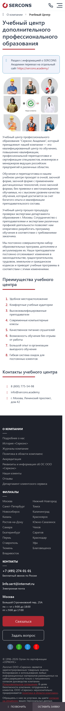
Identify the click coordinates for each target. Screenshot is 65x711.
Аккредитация (12, 459)
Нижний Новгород (45, 501)
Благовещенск (42, 548)
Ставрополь (10, 543)
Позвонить (16, 706)
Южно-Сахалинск (44, 522)
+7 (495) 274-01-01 (17, 571)
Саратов (38, 532)
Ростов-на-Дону (13, 522)
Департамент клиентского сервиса (25, 483)
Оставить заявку (49, 706)
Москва (7, 501)
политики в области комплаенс (40, 692)
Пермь (7, 537)
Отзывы (8, 478)
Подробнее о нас (14, 438)
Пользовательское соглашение (20, 684)
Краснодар (40, 537)
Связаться (23, 621)
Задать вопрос (23, 635)
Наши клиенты (12, 473)
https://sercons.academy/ (33, 68)
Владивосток (11, 553)
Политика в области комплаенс (23, 454)
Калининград (41, 511)
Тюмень (8, 548)
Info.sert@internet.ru (18, 584)
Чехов (36, 527)
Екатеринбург (11, 532)
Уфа (35, 543)
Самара (7, 527)
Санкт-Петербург (14, 506)
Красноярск (40, 517)
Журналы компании (15, 448)
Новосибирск (11, 511)
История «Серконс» (15, 443)
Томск (36, 506)
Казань (7, 517)
